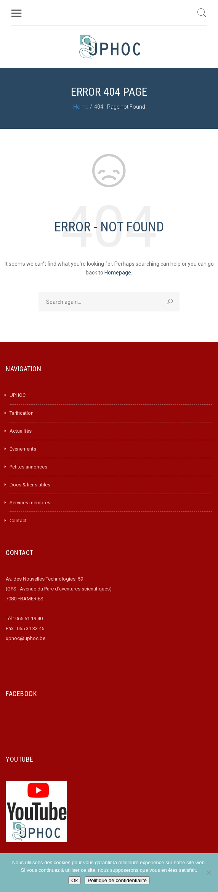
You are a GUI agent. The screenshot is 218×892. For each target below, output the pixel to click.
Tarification (22, 413)
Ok (74, 880)
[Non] (208, 872)
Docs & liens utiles (30, 485)
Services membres (30, 502)
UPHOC (18, 395)
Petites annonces (28, 467)
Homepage (117, 273)
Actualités (21, 431)
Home (80, 107)
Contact (18, 520)
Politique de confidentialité (117, 880)
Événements (23, 449)
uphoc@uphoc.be (25, 638)
